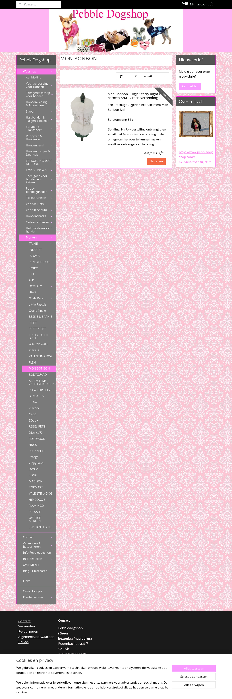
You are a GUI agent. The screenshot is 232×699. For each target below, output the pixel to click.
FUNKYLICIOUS (39, 262)
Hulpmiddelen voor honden (39, 229)
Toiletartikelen (39, 198)
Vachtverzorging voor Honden (39, 85)
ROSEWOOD (37, 439)
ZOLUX (33, 420)
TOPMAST (36, 487)
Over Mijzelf (31, 565)
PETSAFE (35, 512)
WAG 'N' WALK (39, 344)
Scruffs (33, 268)
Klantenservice (38, 597)
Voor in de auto (39, 210)
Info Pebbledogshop (37, 553)
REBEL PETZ (37, 426)
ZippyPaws (36, 463)
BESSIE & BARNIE (40, 317)
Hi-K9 (32, 292)
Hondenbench (39, 145)
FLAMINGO (36, 506)
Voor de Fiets (35, 204)
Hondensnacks (39, 216)
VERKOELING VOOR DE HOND (39, 162)
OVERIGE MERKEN (35, 519)
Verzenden (27, 626)
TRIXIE (41, 244)
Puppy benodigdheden (39, 190)
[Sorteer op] (142, 76)
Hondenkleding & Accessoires (39, 103)
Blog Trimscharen (35, 571)
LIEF (31, 274)
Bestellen (156, 161)
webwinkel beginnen (125, 692)
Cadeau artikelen (39, 222)
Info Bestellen (38, 559)
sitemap (103, 692)
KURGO (34, 408)
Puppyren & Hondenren (34, 137)
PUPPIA (34, 350)
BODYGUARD (38, 375)
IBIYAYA (34, 256)
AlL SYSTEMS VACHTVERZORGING (42, 382)
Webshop (38, 71)
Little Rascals (37, 304)
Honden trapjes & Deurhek (38, 153)
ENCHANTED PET (41, 527)
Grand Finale (37, 311)
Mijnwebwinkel (156, 692)
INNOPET (35, 250)
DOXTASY (41, 286)
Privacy (23, 642)
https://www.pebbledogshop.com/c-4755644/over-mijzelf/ (196, 157)
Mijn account (202, 4)
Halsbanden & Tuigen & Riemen (39, 119)
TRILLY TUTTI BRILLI (38, 336)
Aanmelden (190, 86)
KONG (33, 475)
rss (110, 692)
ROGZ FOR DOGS (40, 390)
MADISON (36, 481)
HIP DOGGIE (37, 500)
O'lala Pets (41, 298)
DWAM (33, 469)
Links (26, 581)
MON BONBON (39, 368)
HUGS (33, 445)
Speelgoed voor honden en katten (39, 179)
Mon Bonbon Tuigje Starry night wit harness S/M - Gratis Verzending (136, 96)
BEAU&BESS (37, 396)
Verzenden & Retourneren (38, 545)
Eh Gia (33, 402)
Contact (38, 537)
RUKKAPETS (37, 451)
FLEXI (32, 362)
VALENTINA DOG (40, 356)
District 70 (36, 433)
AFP (31, 280)
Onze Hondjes (32, 591)
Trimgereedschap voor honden (40, 94)
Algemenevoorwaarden (36, 636)
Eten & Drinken (39, 170)
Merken (39, 237)
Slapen (39, 111)
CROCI (33, 414)
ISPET (33, 323)
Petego (34, 457)
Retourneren (28, 631)
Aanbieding (33, 77)
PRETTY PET (37, 329)
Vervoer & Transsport (39, 128)
